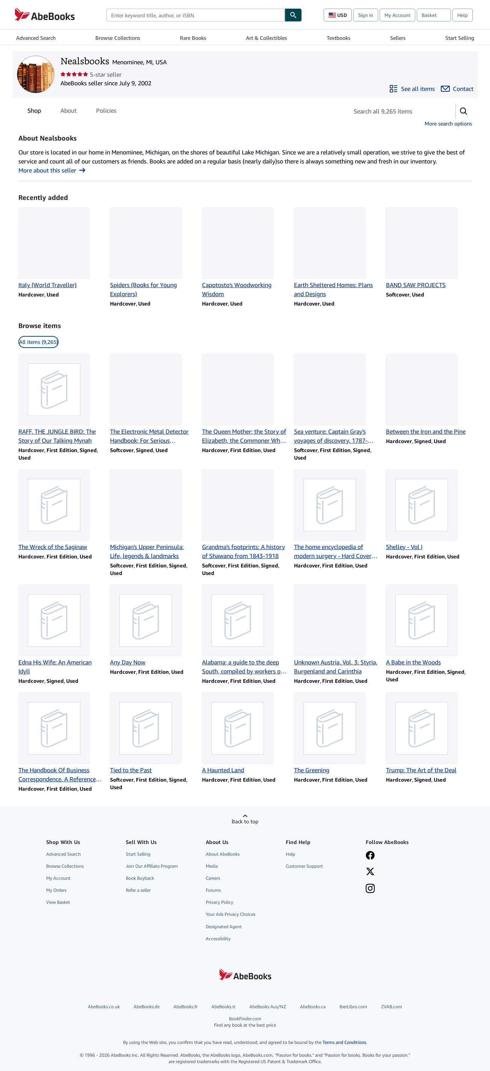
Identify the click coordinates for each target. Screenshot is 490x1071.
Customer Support (304, 866)
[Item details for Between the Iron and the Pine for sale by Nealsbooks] (429, 395)
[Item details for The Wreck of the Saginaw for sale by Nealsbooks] (61, 510)
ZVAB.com (391, 1006)
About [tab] (68, 112)
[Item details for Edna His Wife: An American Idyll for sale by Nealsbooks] (61, 630)
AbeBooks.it (223, 1006)
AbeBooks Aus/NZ (267, 1006)
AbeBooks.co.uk (104, 1006)
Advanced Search (36, 38)
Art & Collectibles (266, 38)
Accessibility (218, 938)
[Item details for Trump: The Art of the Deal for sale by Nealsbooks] (429, 734)
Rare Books (193, 38)
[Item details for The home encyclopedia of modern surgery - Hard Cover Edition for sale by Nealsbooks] (337, 514)
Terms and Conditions (344, 1042)
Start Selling (459, 38)
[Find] (293, 15)
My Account (397, 15)
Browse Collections (117, 38)
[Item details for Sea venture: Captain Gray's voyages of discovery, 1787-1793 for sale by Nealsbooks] (337, 399)
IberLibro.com (353, 1006)
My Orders (56, 890)
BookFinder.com (245, 1022)
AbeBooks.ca (313, 1006)
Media (212, 866)
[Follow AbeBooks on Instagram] (370, 889)
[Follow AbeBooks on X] (370, 872)
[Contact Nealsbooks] (457, 88)
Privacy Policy (219, 902)
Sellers (398, 38)
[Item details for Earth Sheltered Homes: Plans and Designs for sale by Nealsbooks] (337, 252)
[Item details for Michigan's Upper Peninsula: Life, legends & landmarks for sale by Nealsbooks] (153, 514)
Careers (213, 878)
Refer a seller (138, 890)
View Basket (58, 902)
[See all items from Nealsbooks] (412, 88)
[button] (463, 111)
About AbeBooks (223, 854)
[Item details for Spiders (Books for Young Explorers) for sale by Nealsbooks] (153, 252)
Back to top (245, 821)
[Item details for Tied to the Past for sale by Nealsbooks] (153, 734)
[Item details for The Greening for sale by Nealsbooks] (337, 734)
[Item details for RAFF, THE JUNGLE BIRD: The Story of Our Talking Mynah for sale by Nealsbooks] (61, 399)
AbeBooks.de (147, 1006)
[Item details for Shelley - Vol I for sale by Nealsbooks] (429, 510)
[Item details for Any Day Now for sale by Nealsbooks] (153, 626)
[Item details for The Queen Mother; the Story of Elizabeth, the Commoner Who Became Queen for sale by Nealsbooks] (245, 399)
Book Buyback (140, 878)
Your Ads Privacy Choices (230, 914)
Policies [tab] (106, 112)
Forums (213, 890)
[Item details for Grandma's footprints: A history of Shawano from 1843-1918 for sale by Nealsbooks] (245, 514)
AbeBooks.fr (185, 1006)
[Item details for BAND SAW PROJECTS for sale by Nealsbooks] (429, 248)
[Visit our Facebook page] (370, 856)
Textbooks (338, 38)
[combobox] (195, 15)
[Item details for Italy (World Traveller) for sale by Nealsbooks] (61, 248)
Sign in (365, 15)
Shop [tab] (34, 112)
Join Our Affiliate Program (152, 866)
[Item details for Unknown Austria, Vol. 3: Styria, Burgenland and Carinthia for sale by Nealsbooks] (337, 630)
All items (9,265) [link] (38, 342)
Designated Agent (224, 926)
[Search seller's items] (394, 111)
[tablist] (71, 110)
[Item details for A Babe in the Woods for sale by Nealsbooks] (429, 626)
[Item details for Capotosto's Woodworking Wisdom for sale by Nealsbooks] (245, 252)
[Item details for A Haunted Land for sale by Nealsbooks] (245, 734)
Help (462, 15)
